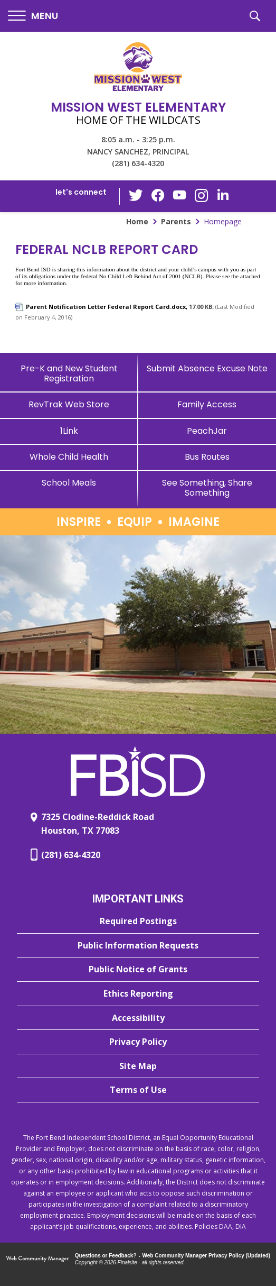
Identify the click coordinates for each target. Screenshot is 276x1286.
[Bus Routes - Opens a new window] (207, 457)
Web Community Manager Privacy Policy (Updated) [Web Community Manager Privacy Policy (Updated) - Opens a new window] (206, 1255)
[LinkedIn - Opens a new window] (221, 195)
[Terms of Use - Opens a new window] (138, 1090)
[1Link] (69, 431)
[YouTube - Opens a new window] (179, 196)
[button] (33, 16)
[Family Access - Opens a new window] (207, 404)
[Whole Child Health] (69, 457)
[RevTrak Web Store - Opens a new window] (69, 404)
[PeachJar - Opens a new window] (207, 431)
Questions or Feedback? (106, 1255)
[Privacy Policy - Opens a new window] (138, 1042)
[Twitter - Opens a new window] (137, 196)
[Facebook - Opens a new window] (158, 196)
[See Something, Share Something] (207, 488)
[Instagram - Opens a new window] (200, 196)
